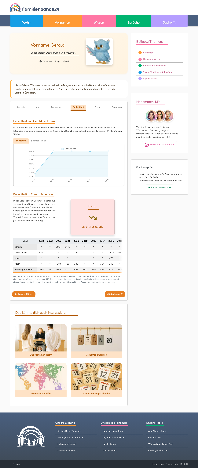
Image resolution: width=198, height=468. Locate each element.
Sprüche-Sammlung (113, 431)
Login (16, 464)
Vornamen (62, 22)
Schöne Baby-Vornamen (69, 431)
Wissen (99, 22)
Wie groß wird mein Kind (160, 444)
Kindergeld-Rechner (158, 450)
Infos (38, 107)
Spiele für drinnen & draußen (157, 72)
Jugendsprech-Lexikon (114, 437)
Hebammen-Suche (66, 444)
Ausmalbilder (109, 450)
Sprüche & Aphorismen (154, 65)
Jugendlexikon (150, 78)
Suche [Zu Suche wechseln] (169, 22)
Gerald (66, 61)
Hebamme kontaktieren (159, 144)
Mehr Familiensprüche (159, 187)
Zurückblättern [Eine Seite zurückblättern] (24, 294)
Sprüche (133, 22)
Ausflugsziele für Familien (70, 437)
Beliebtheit (78, 107)
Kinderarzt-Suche (66, 450)
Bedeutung (56, 107)
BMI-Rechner (154, 437)
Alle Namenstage (157, 431)
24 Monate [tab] (21, 140)
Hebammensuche (151, 59)
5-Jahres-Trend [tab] (38, 140)
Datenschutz (172, 464)
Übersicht (20, 107)
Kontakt (184, 464)
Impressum (158, 464)
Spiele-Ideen (109, 444)
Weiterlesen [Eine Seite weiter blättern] (115, 294)
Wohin (26, 22)
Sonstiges (117, 107)
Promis (97, 107)
